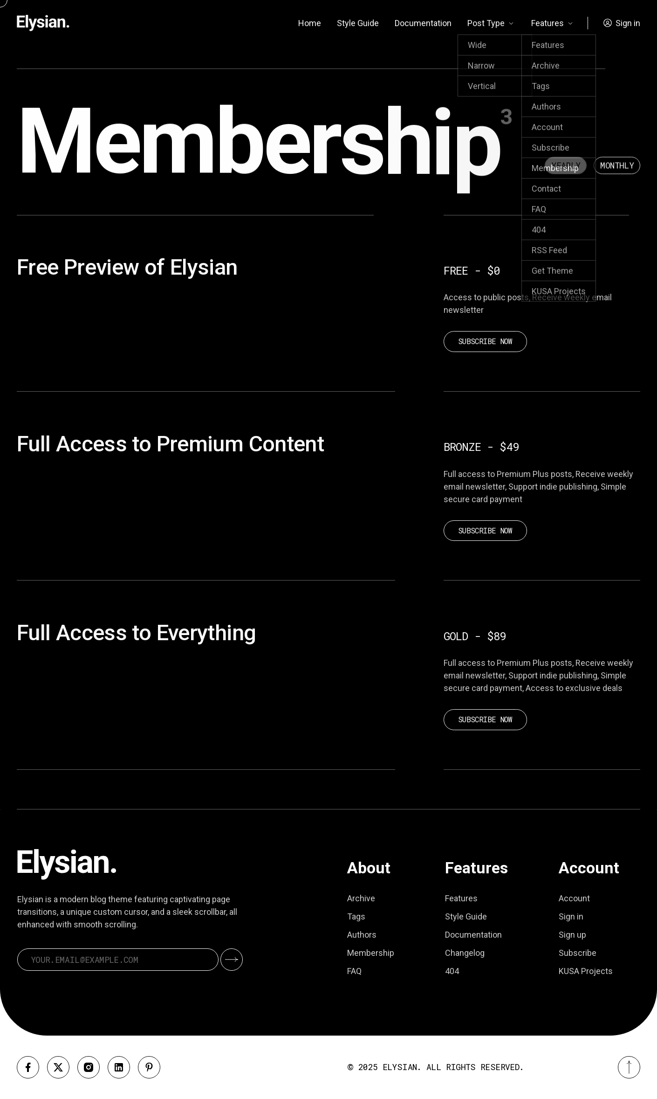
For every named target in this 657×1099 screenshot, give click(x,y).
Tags (356, 916)
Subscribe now (485, 341)
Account (574, 898)
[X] (58, 1067)
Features (461, 898)
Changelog (465, 953)
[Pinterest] (149, 1067)
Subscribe (577, 953)
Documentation (423, 23)
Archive (361, 898)
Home (309, 23)
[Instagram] (88, 1067)
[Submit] (231, 959)
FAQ (354, 971)
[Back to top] (629, 1067)
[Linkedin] (119, 1067)
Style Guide (358, 23)
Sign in (571, 916)
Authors (361, 935)
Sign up (572, 935)
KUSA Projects (586, 971)
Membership (370, 953)
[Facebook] (28, 1067)
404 (452, 971)
